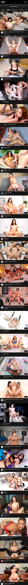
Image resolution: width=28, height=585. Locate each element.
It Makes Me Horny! (7, 78)
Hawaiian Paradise (6, 170)
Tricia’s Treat (6, 353)
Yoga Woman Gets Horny (8, 376)
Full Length (14, 9)
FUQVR (3, 2)
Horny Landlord (6, 331)
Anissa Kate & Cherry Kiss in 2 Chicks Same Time (12, 284)
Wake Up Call (5, 55)
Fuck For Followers (7, 423)
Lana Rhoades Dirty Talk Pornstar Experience (12, 446)
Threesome (21, 9)
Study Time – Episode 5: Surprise (9, 261)
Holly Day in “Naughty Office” (9, 583)
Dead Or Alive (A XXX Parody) (9, 560)
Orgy (26, 9)
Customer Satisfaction (7, 192)
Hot (8, 9)
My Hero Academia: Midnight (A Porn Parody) (12, 469)
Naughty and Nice (6, 147)
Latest (3, 9)
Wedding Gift (6, 101)
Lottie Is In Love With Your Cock (9, 124)
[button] (24, 2)
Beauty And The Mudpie (8, 537)
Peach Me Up (5, 238)
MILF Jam (5, 492)
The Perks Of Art (6, 514)
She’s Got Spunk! (6, 215)
